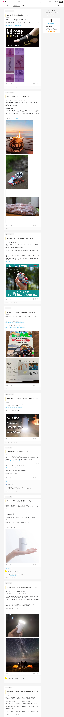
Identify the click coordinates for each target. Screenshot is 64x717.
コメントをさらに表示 (8, 481)
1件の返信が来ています (12, 575)
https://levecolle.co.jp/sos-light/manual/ (13, 460)
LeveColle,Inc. (51, 23)
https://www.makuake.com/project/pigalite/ (13, 25)
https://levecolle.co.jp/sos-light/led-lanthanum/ (14, 407)
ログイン (60, 1)
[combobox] (29, 2)
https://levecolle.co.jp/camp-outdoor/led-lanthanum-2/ (15, 327)
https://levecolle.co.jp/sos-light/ (11, 467)
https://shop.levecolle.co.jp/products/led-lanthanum (15, 322)
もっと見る (16, 118)
